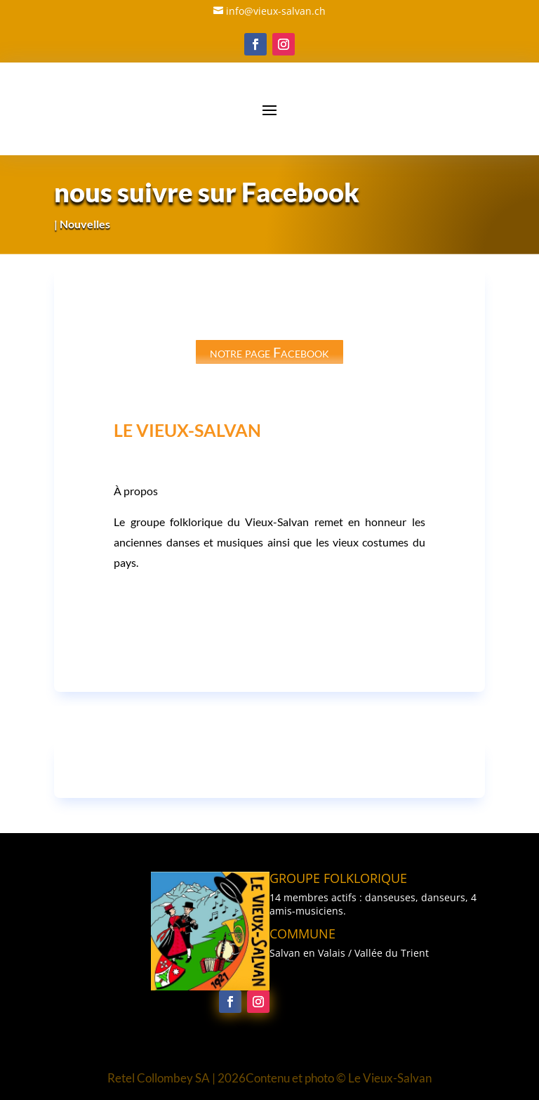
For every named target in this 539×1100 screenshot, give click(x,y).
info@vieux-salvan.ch (276, 11)
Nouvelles (85, 223)
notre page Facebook (269, 351)
